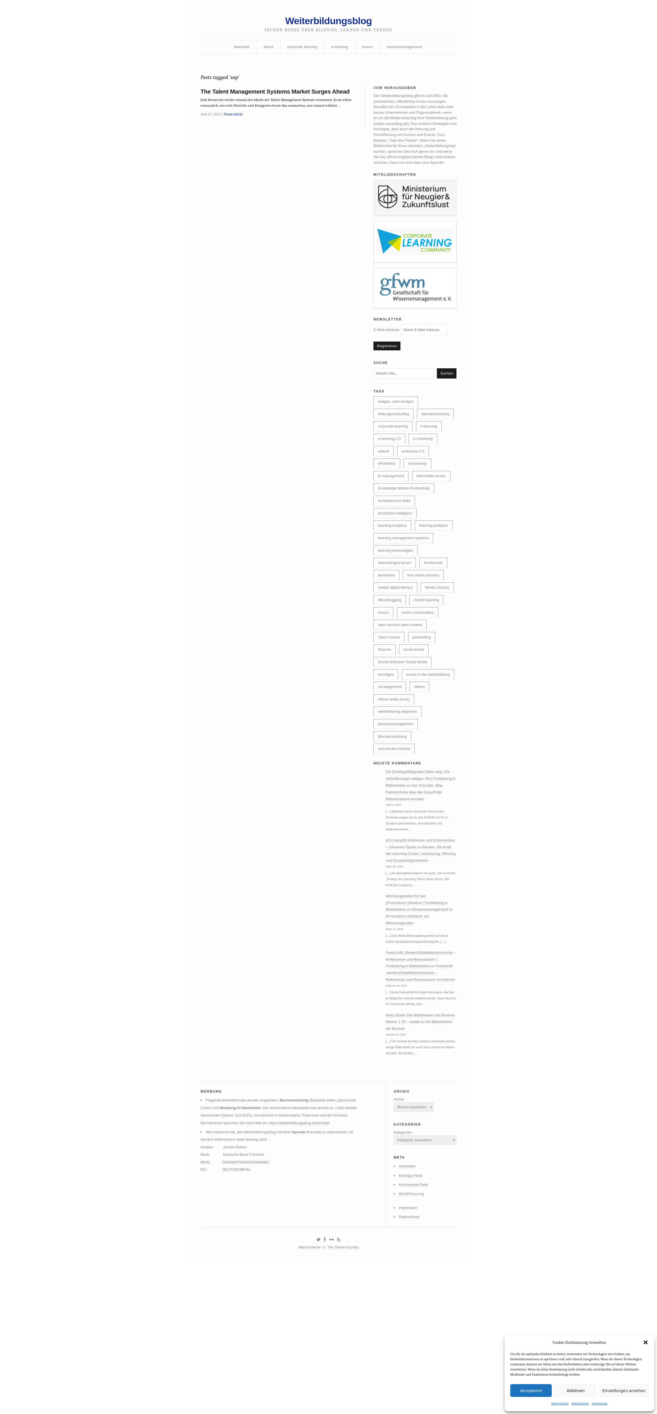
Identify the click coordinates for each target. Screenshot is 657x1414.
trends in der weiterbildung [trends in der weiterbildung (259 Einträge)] (401, 763)
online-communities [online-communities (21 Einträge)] (395, 684)
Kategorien (400, 1276)
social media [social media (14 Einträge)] (416, 724)
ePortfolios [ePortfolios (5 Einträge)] (387, 501)
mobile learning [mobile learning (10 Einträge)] (391, 671)
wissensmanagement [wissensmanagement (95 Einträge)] (397, 815)
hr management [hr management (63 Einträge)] (392, 514)
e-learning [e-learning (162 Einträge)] (432, 461)
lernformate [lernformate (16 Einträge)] (437, 619)
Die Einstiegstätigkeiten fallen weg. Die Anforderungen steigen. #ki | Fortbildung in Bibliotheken (421, 873)
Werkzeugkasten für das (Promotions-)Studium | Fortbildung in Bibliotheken (419, 1011)
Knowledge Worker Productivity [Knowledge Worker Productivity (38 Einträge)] (405, 527)
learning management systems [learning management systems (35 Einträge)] (405, 592)
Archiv (395, 1241)
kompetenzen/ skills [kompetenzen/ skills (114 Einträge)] (395, 540)
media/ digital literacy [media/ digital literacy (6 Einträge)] (396, 645)
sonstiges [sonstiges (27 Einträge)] (386, 750)
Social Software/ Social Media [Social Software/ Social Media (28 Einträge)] (404, 737)
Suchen (446, 392)
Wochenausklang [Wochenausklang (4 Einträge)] (393, 828)
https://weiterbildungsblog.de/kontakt (304, 1274)
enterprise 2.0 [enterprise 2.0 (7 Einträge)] (415, 488)
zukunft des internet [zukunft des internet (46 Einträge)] (395, 841)
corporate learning (301, 49)
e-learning (340, 49)
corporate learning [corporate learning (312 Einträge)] (394, 461)
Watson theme (308, 1398)
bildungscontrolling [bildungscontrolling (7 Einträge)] (394, 435)
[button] (645, 1342)
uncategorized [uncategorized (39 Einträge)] (390, 776)
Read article (235, 134)
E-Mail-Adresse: (412, 346)
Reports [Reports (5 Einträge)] (385, 724)
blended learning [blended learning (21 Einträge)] (393, 448)
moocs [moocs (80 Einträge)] (424, 671)
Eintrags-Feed (408, 1322)
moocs (368, 49)
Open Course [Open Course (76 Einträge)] (390, 710)
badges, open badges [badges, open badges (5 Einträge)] (397, 422)
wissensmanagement (407, 49)
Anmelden (405, 1312)
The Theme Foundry (344, 1398)
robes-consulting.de (426, 130)
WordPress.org (409, 1341)
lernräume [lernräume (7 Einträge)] (387, 632)
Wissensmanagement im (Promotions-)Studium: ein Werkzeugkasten (420, 1025)
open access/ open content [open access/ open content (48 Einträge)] (401, 697)
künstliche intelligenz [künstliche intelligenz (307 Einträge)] (396, 553)
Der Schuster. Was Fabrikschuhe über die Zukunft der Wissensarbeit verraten (419, 887)
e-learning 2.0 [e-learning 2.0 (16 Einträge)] (390, 475)
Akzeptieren (531, 1390)
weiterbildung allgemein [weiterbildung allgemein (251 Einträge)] (399, 802)
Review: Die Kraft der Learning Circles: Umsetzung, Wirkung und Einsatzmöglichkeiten (420, 959)
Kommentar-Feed (411, 1331)
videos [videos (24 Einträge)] (421, 776)
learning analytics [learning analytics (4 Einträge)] (393, 579)
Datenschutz (560, 1403)
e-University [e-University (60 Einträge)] (425, 475)
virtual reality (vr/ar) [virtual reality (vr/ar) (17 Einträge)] (395, 789)
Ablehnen (575, 1390)
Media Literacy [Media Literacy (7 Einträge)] (391, 658)
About (266, 49)
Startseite (238, 49)
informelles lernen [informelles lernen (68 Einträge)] (434, 514)
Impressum (600, 1403)
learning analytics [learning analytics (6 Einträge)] (393, 566)
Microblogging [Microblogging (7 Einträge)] (429, 658)
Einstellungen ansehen (623, 1390)
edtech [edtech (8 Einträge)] (384, 488)
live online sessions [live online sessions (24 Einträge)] (426, 632)
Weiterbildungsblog (328, 22)
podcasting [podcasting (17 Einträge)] (424, 710)
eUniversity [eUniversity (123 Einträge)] (420, 501)
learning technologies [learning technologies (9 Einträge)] (397, 605)
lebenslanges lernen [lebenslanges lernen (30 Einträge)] (396, 619)
